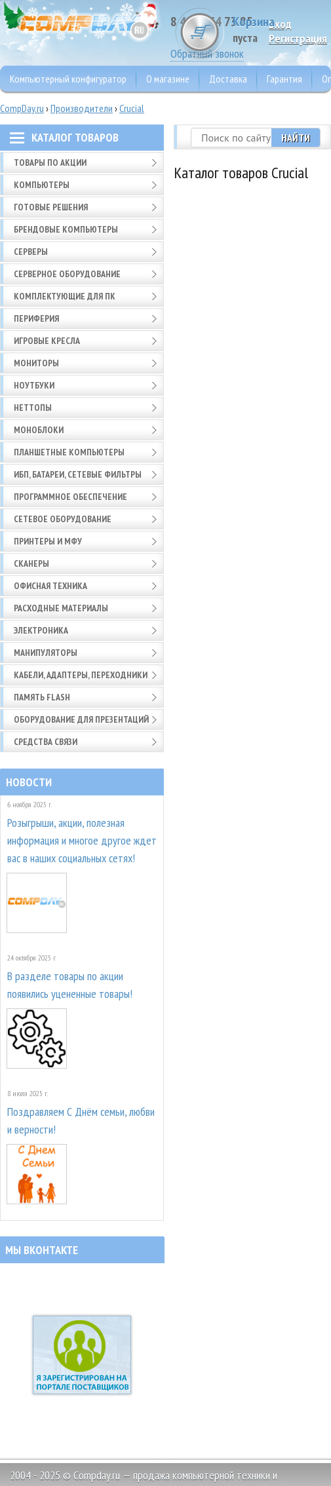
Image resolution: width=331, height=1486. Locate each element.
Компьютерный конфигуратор (68, 78)
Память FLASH (42, 697)
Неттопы (33, 407)
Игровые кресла (47, 341)
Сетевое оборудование (62, 519)
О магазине (167, 78)
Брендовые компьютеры (66, 229)
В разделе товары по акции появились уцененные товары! (69, 984)
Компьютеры (41, 185)
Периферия (36, 318)
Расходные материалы (61, 608)
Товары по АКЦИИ (50, 162)
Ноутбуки (34, 385)
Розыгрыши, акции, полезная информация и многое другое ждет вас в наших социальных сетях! (82, 840)
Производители (81, 108)
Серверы (31, 251)
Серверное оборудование (67, 274)
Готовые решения (51, 207)
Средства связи (45, 742)
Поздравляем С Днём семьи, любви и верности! (81, 1120)
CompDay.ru (22, 108)
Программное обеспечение (70, 497)
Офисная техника (50, 586)
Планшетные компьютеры (69, 452)
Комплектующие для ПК (64, 296)
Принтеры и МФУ (48, 541)
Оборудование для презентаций (81, 719)
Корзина (282, 29)
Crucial (131, 108)
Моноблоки (39, 430)
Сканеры (31, 563)
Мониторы (36, 363)
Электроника (41, 630)
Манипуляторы (45, 652)
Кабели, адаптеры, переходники (80, 675)
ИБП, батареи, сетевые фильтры (78, 474)
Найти (295, 137)
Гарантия (284, 78)
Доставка (228, 78)
